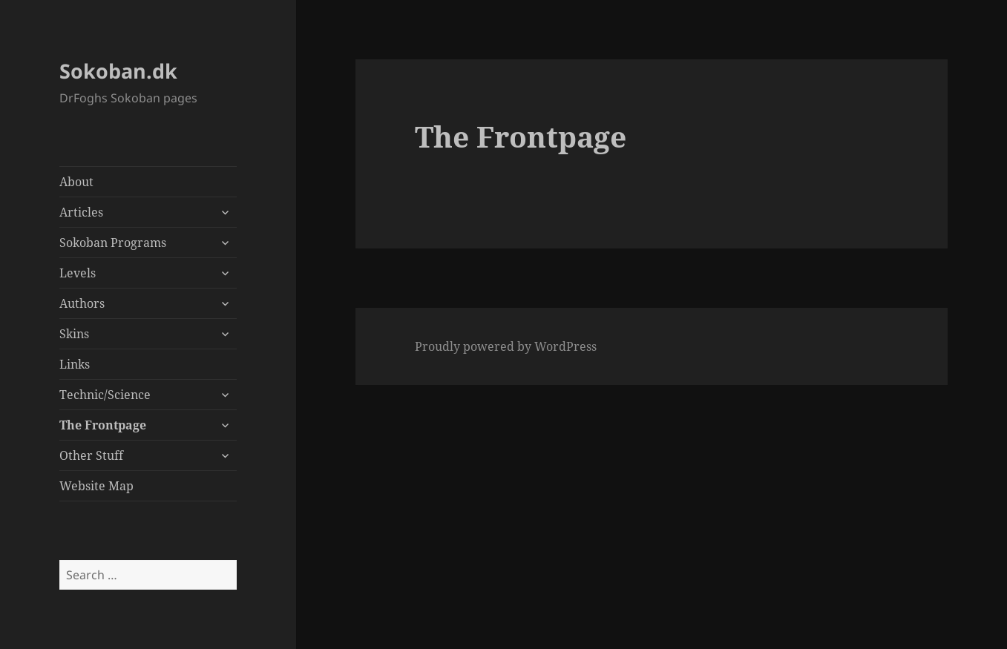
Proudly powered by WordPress (506, 346)
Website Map (96, 486)
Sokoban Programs (112, 242)
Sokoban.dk (118, 71)
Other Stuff (91, 455)
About (76, 182)
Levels (77, 273)
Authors (82, 303)
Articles (81, 212)
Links (74, 364)
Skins (74, 334)
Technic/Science (105, 394)
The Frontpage (102, 425)
